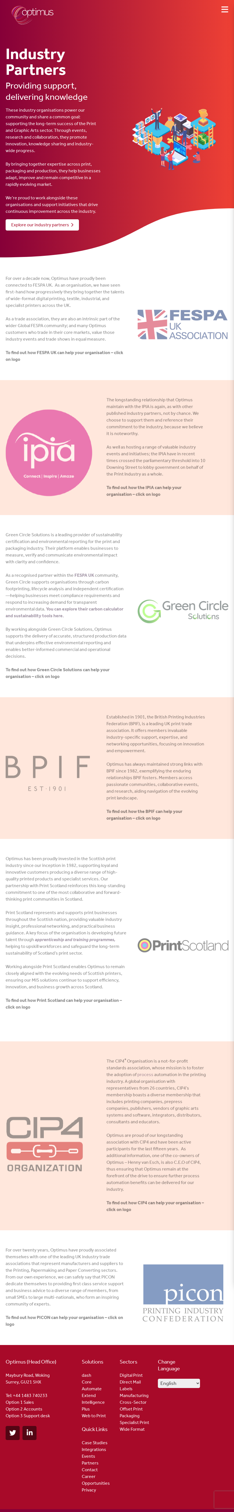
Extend (89, 1395)
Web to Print (94, 1415)
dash (86, 1375)
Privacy (89, 1490)
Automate (92, 1388)
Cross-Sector (133, 1402)
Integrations (94, 1449)
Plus (86, 1409)
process (145, 1077)
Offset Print (131, 1409)
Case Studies (95, 1442)
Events (88, 1456)
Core (87, 1382)
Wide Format (132, 1429)
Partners (90, 1463)
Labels (126, 1388)
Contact (90, 1469)
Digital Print (131, 1375)
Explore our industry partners (42, 224)
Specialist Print (134, 1422)
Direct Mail (130, 1382)
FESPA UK (84, 577)
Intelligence (93, 1402)
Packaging (130, 1415)
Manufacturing (134, 1395)
